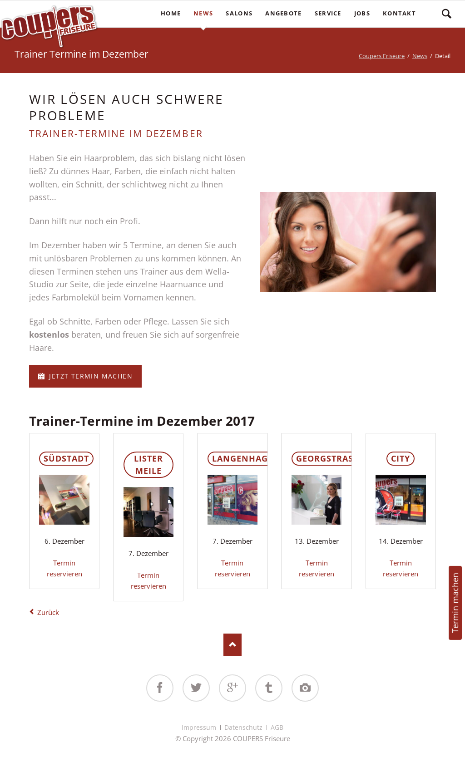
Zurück (48, 612)
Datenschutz (243, 727)
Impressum (199, 727)
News (419, 56)
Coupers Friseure (382, 56)
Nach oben (232, 645)
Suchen (446, 13)
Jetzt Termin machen (90, 376)
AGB (277, 727)
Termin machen (455, 603)
